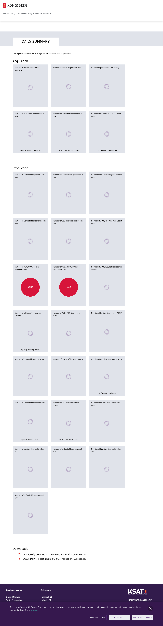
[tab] (36, 41)
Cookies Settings (96, 618)
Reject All (119, 618)
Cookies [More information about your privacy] (35, 611)
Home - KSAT (8, 14)
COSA (18, 14)
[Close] (150, 608)
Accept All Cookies (142, 618)
